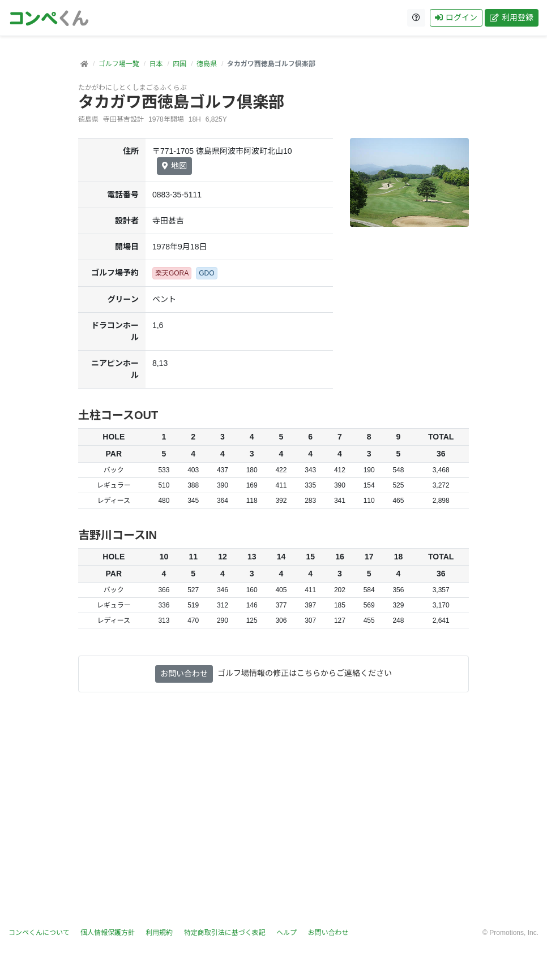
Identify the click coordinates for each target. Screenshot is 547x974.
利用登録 (511, 17)
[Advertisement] (273, 817)
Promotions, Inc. (514, 933)
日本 (156, 64)
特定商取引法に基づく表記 (225, 933)
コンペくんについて (39, 933)
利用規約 (159, 933)
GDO (206, 273)
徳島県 (206, 64)
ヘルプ (286, 933)
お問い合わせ (184, 673)
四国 (179, 64)
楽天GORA (172, 273)
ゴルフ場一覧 (119, 64)
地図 (174, 165)
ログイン (456, 17)
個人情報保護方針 (107, 933)
